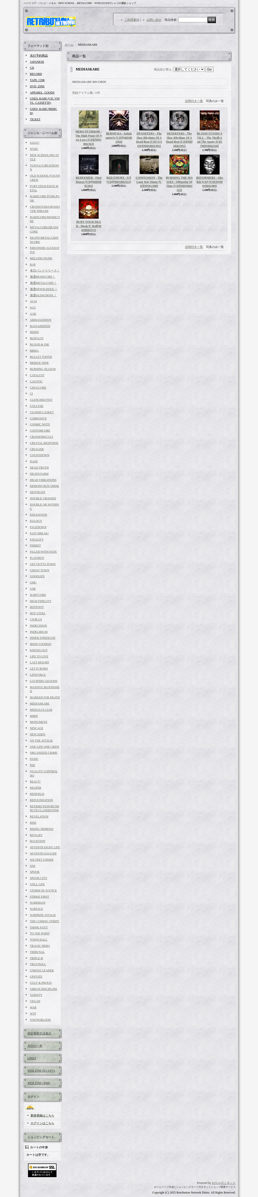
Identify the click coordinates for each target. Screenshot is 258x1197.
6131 (33, 307)
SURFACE (36, 909)
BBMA (34, 350)
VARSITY (36, 995)
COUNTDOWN (40, 455)
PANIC (34, 759)
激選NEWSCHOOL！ (43, 289)
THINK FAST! (39, 927)
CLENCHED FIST (41, 400)
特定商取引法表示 (39, 1033)
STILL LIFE (37, 884)
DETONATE (37, 492)
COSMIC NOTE (40, 424)
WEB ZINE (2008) (39, 1083)
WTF (33, 1013)
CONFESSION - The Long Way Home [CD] (149, 182)
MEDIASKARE (40, 703)
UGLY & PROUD (41, 983)
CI (31, 393)
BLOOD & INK (39, 344)
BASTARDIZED (40, 326)
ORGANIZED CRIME (43, 752)
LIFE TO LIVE (39, 656)
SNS (32, 866)
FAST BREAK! (39, 533)
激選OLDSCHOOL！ (43, 295)
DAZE (34, 461)
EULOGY (36, 521)
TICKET (35, 119)
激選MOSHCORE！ (43, 276)
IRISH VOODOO (40, 644)
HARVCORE (38, 595)
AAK (33, 313)
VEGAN (35, 1001)
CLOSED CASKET (42, 412)
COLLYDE (37, 406)
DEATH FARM (39, 474)
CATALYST (37, 375)
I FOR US (36, 619)
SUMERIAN (38, 902)
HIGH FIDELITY (41, 601)
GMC (33, 582)
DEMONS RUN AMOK (44, 486)
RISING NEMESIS (41, 829)
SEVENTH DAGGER (43, 853)
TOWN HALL (39, 939)
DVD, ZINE (37, 86)
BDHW (34, 332)
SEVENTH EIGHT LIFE (45, 847)
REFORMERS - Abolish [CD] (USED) (209, 182)
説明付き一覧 (194, 101)
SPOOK (35, 872)
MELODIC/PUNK (41, 258)
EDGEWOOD (38, 514)
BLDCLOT (37, 338)
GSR (33, 588)
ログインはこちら (42, 1123)
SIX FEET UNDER (42, 859)
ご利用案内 (131, 20)
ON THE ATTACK (41, 740)
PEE (32, 765)
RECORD (36, 74)
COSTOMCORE (40, 430)
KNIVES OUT (39, 650)
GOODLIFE (37, 576)
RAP (33, 264)
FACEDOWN (38, 527)
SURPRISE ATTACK (43, 915)
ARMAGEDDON (41, 320)
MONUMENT (39, 722)
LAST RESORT (39, 662)
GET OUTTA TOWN (43, 564)
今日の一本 (35, 1046)
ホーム (69, 44)
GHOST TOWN (39, 570)
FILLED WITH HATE (43, 551)
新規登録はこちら (42, 1115)
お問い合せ (153, 20)
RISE (33, 822)
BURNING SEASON (43, 369)
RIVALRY (36, 835)
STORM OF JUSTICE (43, 890)
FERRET (35, 545)
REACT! (35, 781)
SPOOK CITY (38, 878)
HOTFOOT (37, 607)
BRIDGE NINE (39, 363)
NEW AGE (36, 728)
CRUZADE (37, 449)
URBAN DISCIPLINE (43, 989)
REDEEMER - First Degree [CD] (89, 182)
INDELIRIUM (39, 632)
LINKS (32, 1058)
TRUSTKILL (38, 964)
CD (32, 67)
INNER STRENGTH (42, 638)
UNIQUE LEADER (42, 970)
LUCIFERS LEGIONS (43, 681)
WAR (33, 1007)
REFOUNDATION (41, 800)
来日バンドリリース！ (45, 270)
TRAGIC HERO (40, 946)
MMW (34, 716)
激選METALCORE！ (43, 283)
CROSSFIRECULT (41, 437)
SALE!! (34, 142)
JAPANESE (37, 62)
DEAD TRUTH (39, 467)
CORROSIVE (38, 418)
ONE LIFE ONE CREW (44, 747)
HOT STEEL (38, 613)
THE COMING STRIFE (44, 921)
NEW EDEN (37, 734)
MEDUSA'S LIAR (41, 710)
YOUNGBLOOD (40, 1020)
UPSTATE (36, 976)
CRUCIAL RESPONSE (44, 443)
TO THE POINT (40, 933)
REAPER (35, 787)
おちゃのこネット (224, 1183)
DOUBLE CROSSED (43, 498)
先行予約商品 (39, 55)
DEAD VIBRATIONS (43, 480)
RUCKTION (37, 841)
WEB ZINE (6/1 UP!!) (41, 1070)
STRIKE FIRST (39, 896)
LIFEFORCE (38, 675)
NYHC (34, 149)
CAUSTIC (36, 381)
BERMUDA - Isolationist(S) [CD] (119, 138)
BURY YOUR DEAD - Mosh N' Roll (88, 226)
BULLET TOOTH (41, 357)
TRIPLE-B (36, 958)
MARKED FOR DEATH (45, 697)
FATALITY (37, 539)
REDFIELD (37, 794)
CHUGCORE (38, 387)
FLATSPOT (37, 558)
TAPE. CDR (37, 80)
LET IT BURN (39, 668)
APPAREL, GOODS (42, 92)
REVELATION (39, 816)
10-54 (33, 301)
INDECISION (38, 625)
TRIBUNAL (37, 952)
